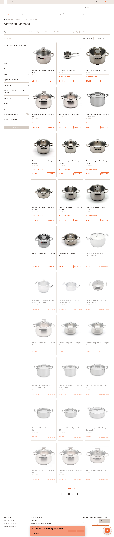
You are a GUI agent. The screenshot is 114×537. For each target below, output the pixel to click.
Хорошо (80, 531)
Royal (38, 32)
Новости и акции (9, 520)
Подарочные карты (10, 526)
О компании (7, 517)
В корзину (51, 81)
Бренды (7, 14)
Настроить (72, 531)
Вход (97, 1)
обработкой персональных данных (100, 525)
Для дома (85, 14)
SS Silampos (47, 32)
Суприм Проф (75, 32)
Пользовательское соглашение (41, 523)
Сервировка (16, 14)
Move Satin (22, 32)
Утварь (39, 14)
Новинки (93, 14)
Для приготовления (28, 14)
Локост (66, 32)
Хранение (69, 14)
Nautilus (31, 32)
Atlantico (13, 32)
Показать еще (71, 488)
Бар (54, 14)
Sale (100, 14)
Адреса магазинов (16, 1)
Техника (77, 14)
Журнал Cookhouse (10, 523)
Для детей (61, 14)
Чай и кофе (47, 14)
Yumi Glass (57, 32)
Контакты (34, 520)
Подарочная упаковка (15, 114)
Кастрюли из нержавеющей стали (15, 45)
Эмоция (85, 32)
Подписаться (104, 521)
